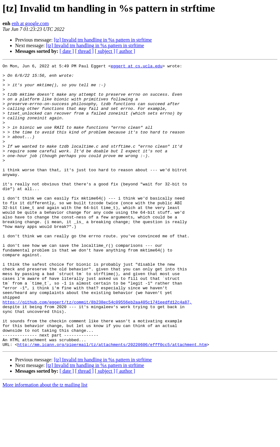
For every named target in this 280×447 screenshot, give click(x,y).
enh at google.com (30, 23)
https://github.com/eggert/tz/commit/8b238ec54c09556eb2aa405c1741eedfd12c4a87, (97, 350)
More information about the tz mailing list (45, 441)
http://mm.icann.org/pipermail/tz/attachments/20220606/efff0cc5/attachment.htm (112, 401)
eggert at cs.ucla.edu (136, 67)
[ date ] (67, 51)
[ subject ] (105, 51)
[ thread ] (84, 51)
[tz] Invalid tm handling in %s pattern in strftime (103, 39)
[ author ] (125, 51)
